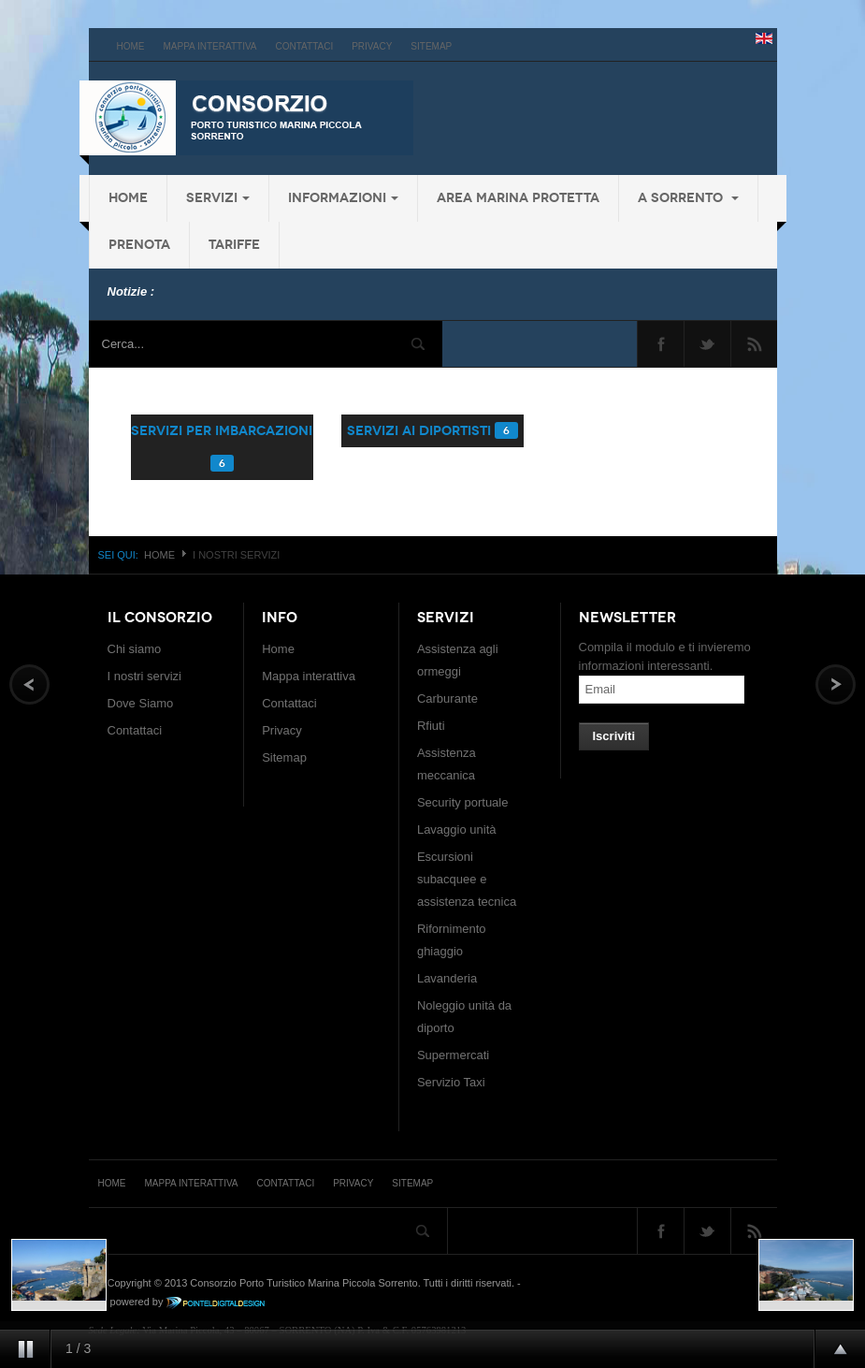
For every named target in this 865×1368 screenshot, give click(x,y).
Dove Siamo (141, 703)
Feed (754, 344)
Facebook (661, 344)
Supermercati (453, 1055)
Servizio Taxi (451, 1082)
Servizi (218, 198)
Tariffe (234, 245)
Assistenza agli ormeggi (457, 660)
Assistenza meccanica (446, 764)
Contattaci (305, 46)
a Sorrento (688, 198)
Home (131, 46)
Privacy (372, 46)
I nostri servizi (144, 676)
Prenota (139, 245)
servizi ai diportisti (419, 431)
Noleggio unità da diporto (464, 1016)
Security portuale (463, 802)
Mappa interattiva (210, 46)
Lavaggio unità (457, 829)
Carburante (447, 698)
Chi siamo (135, 649)
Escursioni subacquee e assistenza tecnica (466, 879)
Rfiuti (431, 726)
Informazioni (343, 198)
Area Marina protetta (518, 198)
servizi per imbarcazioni (221, 431)
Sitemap (431, 46)
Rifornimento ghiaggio (451, 940)
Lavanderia (447, 978)
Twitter (707, 344)
